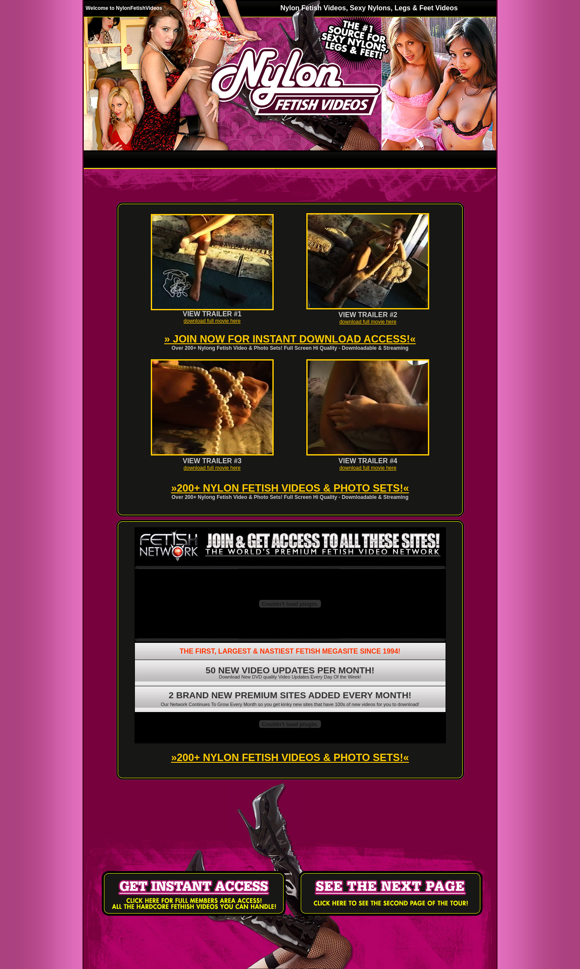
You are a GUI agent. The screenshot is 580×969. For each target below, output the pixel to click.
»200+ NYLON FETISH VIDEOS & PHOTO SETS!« (290, 488)
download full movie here (212, 321)
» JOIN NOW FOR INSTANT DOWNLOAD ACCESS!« (289, 339)
